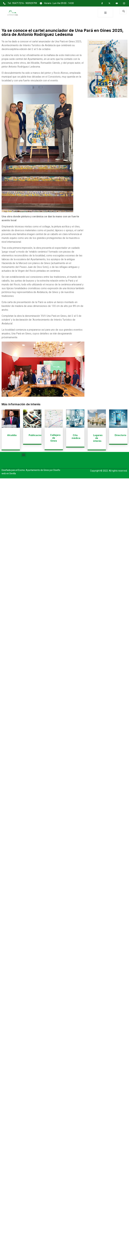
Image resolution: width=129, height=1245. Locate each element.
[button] (23, 454)
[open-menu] (105, 12)
